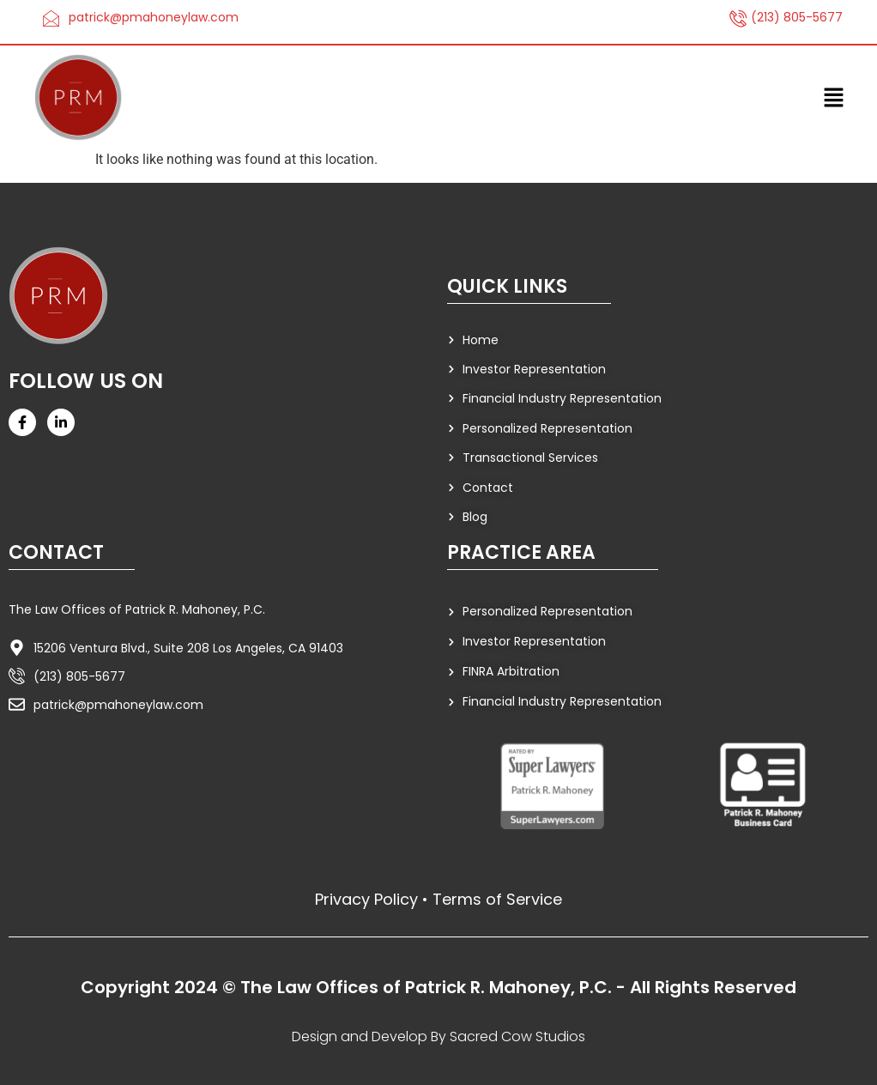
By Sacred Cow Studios (508, 1036)
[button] (834, 97)
